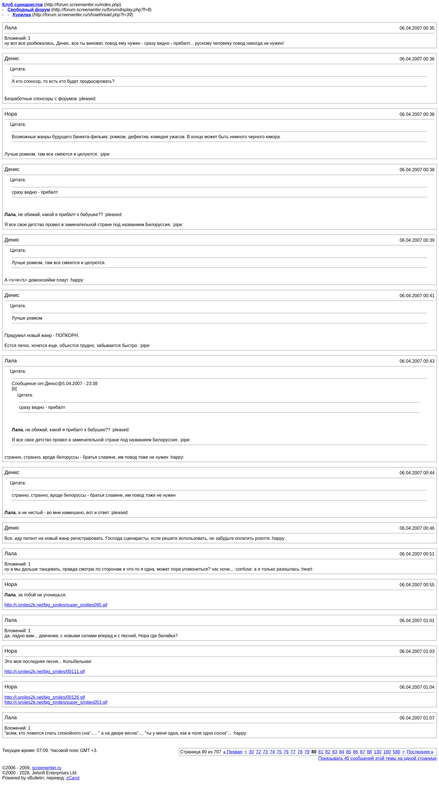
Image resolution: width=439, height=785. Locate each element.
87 (362, 751)
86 (355, 751)
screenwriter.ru (46, 767)
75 (279, 751)
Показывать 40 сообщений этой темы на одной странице (377, 758)
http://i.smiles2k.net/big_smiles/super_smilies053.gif (55, 702)
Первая (232, 751)
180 (387, 751)
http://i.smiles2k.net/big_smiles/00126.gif (44, 697)
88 (369, 751)
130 (377, 751)
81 (320, 751)
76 (286, 751)
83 (334, 751)
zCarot (73, 777)
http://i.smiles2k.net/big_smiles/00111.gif (44, 671)
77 (293, 751)
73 (265, 751)
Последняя (420, 751)
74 (272, 751)
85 (348, 751)
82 (327, 751)
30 (251, 751)
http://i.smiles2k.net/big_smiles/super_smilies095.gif (55, 605)
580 (396, 751)
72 (258, 751)
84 (341, 751)
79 (306, 751)
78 (300, 751)
